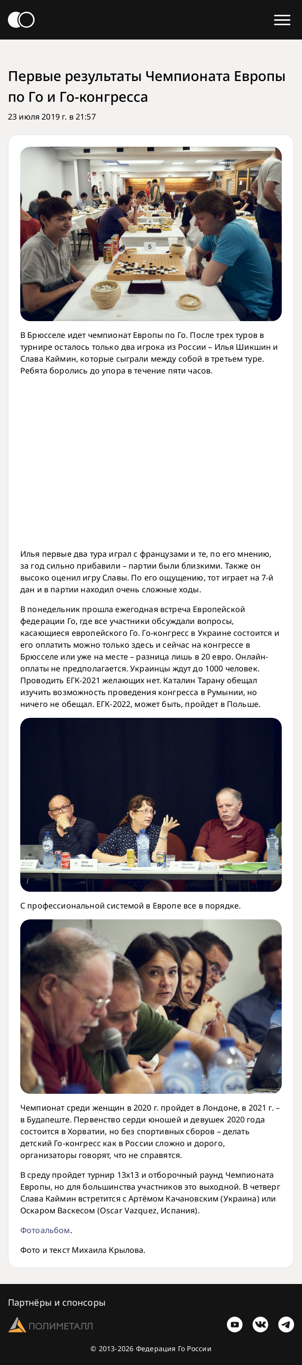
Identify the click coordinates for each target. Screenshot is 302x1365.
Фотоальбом (45, 1230)
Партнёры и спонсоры (57, 1302)
